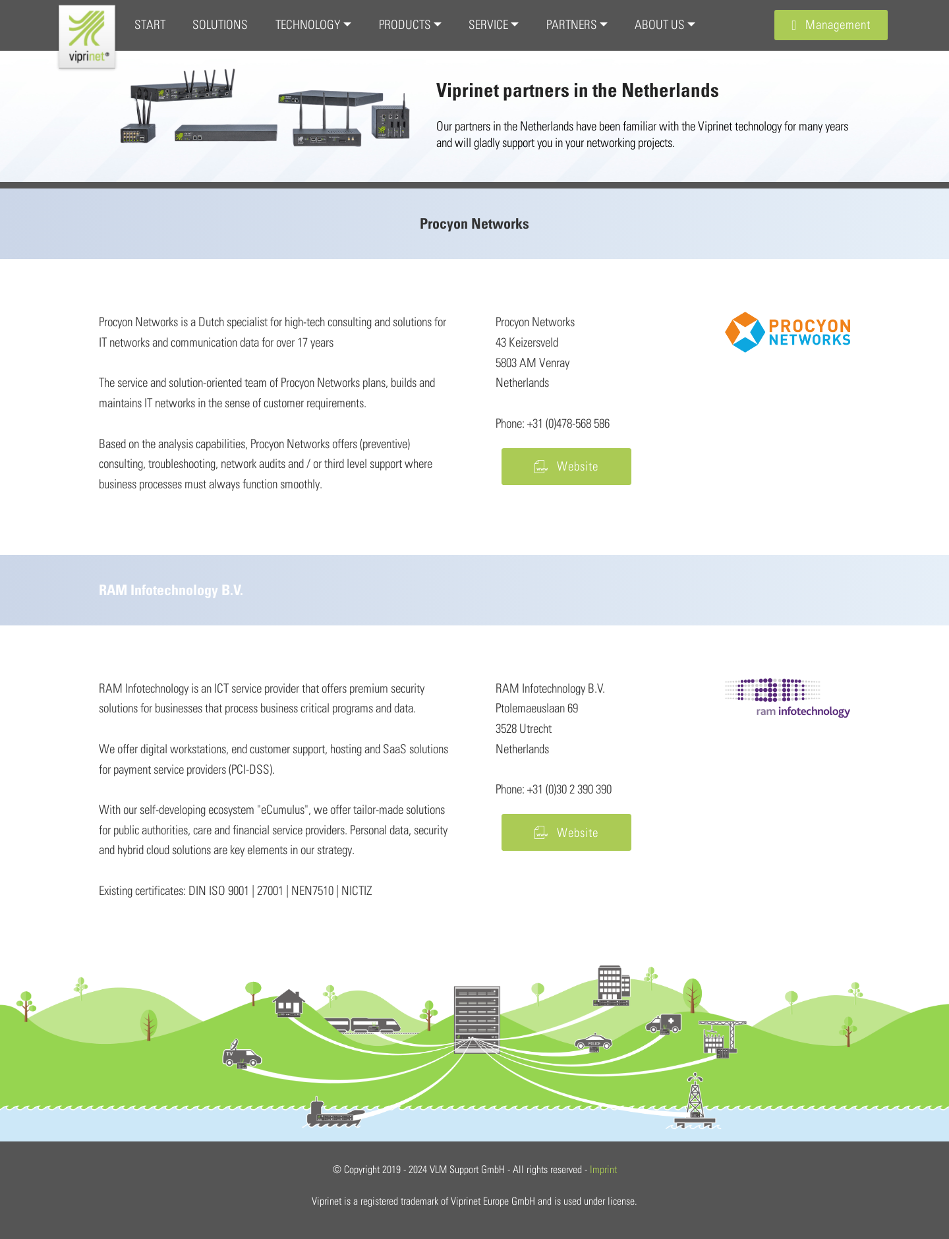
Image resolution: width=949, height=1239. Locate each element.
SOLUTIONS (220, 24)
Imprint (603, 1169)
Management (831, 24)
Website (566, 466)
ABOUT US (660, 24)
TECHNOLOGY (308, 24)
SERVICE (488, 24)
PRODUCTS (405, 24)
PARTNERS (571, 24)
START (149, 24)
